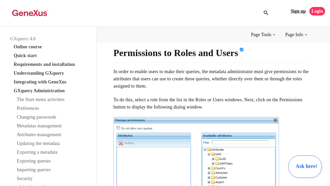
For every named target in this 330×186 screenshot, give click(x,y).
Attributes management (39, 134)
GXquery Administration (39, 90)
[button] (264, 34)
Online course (28, 46)
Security (25, 178)
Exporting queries (34, 161)
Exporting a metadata (37, 152)
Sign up (298, 11)
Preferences (28, 108)
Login (317, 11)
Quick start (25, 55)
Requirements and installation (44, 64)
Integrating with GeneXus (40, 81)
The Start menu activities (40, 99)
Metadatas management (39, 125)
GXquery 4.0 (23, 38)
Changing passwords (36, 117)
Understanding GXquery (39, 73)
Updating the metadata (38, 143)
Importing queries (34, 169)
